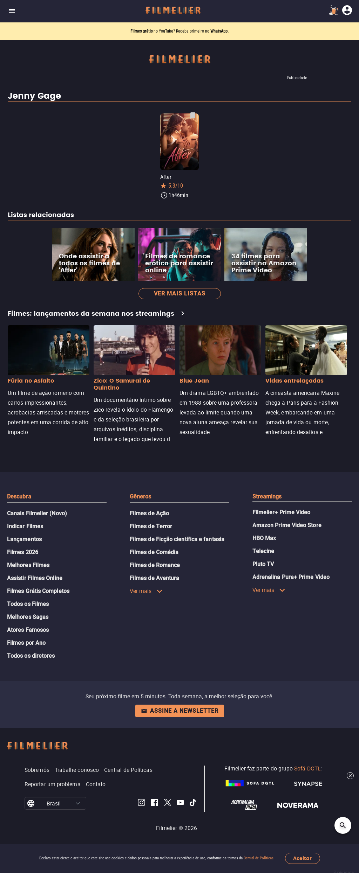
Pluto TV (263, 564)
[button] (78, 803)
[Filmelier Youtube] (180, 803)
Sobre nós (37, 770)
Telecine (263, 551)
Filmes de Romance (155, 565)
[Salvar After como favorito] (193, 115)
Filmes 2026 (22, 552)
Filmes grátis (142, 31)
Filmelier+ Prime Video (281, 512)
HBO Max (264, 538)
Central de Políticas (258, 858)
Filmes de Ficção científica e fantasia (177, 539)
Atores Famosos (28, 630)
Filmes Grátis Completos (38, 591)
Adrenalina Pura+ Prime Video (291, 577)
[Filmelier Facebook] (154, 803)
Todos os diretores (31, 655)
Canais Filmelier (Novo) (37, 513)
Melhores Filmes (28, 565)
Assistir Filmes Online (34, 578)
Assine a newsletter (179, 710)
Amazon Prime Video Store (286, 525)
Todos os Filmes (28, 604)
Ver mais (146, 590)
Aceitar (302, 858)
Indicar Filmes (25, 526)
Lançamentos (24, 539)
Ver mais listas (179, 293)
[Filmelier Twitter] (167, 803)
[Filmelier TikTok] (193, 803)
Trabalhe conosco (77, 770)
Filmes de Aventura (154, 578)
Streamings (267, 496)
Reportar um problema (53, 784)
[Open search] (342, 825)
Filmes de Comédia (154, 552)
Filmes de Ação (149, 513)
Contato (96, 784)
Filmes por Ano (26, 643)
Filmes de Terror (151, 526)
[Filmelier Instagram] (141, 803)
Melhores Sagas (27, 617)
